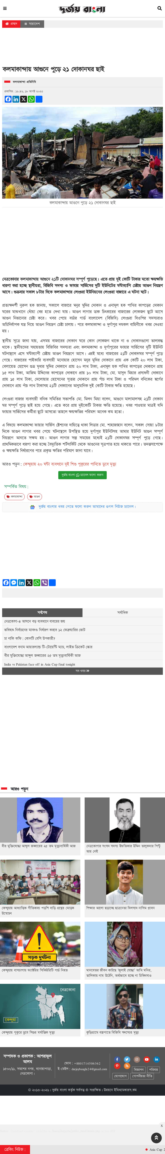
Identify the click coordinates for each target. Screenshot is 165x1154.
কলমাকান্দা (14, 497)
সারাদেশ (32, 24)
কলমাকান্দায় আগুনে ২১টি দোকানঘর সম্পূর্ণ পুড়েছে (58, 279)
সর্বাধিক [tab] (122, 612)
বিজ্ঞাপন (139, 1069)
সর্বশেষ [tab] (42, 612)
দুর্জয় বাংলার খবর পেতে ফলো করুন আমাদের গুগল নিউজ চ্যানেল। (87, 506)
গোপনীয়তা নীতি (142, 1076)
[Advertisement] (82, 47)
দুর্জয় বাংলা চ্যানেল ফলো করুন (82, 475)
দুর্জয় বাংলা (59, 1090)
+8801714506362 (87, 1063)
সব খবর (82, 671)
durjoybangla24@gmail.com (89, 1068)
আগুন (35, 497)
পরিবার (153, 1069)
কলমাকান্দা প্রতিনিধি (24, 82)
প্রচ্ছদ (11, 23)
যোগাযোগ (120, 1076)
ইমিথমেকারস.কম (125, 1090)
